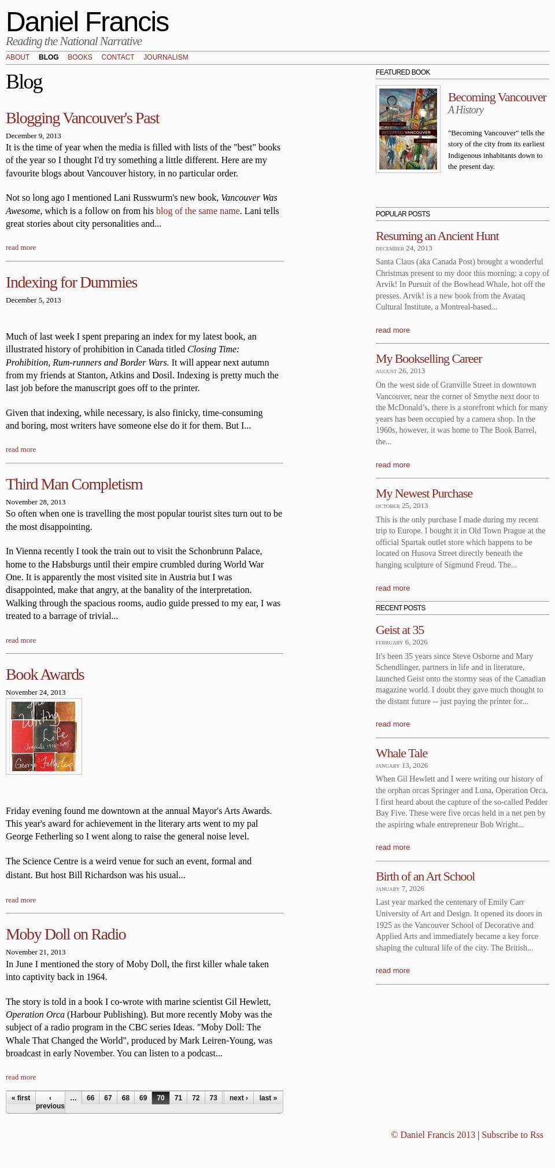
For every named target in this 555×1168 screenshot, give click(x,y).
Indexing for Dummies (71, 282)
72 (195, 1098)
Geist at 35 (400, 629)
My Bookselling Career (429, 358)
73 (213, 1098)
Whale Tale (401, 753)
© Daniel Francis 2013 (433, 1135)
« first (21, 1098)
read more (21, 247)
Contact (118, 58)
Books (80, 58)
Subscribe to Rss (512, 1135)
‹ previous (50, 1102)
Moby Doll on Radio (65, 934)
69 (143, 1098)
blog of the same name (198, 211)
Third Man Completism (74, 484)
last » (269, 1098)
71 (178, 1098)
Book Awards (45, 674)
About (17, 58)
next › (239, 1098)
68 (126, 1098)
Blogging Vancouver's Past (82, 118)
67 (108, 1098)
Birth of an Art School (425, 876)
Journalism (165, 58)
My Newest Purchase (424, 493)
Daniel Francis (87, 21)
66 (90, 1098)
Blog (49, 58)
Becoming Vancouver (497, 97)
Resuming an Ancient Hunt (437, 236)
